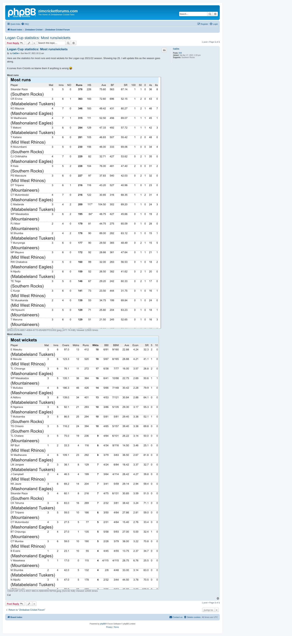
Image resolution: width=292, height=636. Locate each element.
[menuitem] (25, 24)
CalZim (176, 49)
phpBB (103, 624)
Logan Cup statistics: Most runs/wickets (37, 38)
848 (180, 53)
